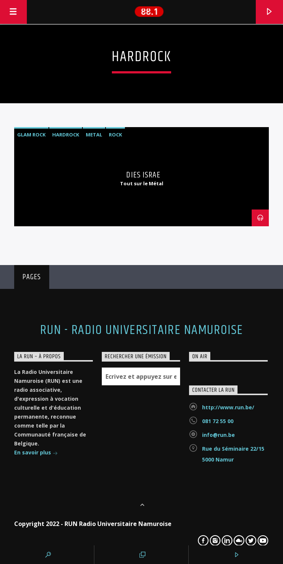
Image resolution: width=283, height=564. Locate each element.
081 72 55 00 (217, 421)
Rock (115, 134)
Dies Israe (143, 175)
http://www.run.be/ (228, 407)
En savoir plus (36, 453)
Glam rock (31, 134)
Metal (94, 134)
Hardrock (65, 134)
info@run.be (218, 434)
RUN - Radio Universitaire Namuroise (141, 330)
